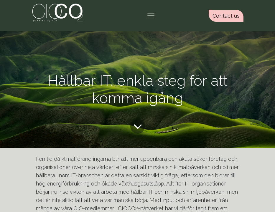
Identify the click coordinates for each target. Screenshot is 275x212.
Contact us (226, 16)
